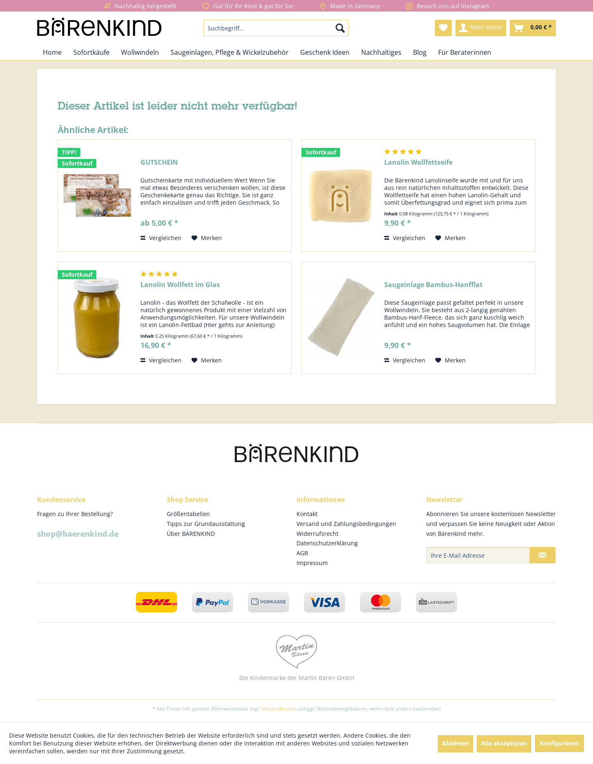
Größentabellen (188, 514)
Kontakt (307, 514)
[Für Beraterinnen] (464, 52)
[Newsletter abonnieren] (543, 555)
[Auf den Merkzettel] (206, 238)
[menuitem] (276, 28)
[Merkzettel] (443, 28)
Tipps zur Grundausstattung (206, 524)
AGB (302, 553)
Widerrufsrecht (317, 533)
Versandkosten (278, 708)
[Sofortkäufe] (91, 52)
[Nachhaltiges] (381, 52)
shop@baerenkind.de (78, 533)
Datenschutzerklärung (327, 543)
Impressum (312, 563)
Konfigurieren (559, 743)
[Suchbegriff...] (276, 28)
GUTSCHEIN (159, 162)
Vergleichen (161, 238)
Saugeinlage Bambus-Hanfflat (433, 284)
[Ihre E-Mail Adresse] (478, 555)
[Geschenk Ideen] (324, 52)
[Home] (52, 52)
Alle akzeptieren (504, 743)
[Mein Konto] (480, 28)
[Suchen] (340, 28)
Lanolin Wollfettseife (418, 162)
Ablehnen (455, 743)
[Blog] (419, 52)
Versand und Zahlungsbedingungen (346, 524)
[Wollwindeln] (140, 52)
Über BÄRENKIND (191, 533)
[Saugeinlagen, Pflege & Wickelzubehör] (229, 52)
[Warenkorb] (533, 28)
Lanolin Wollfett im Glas (180, 284)
